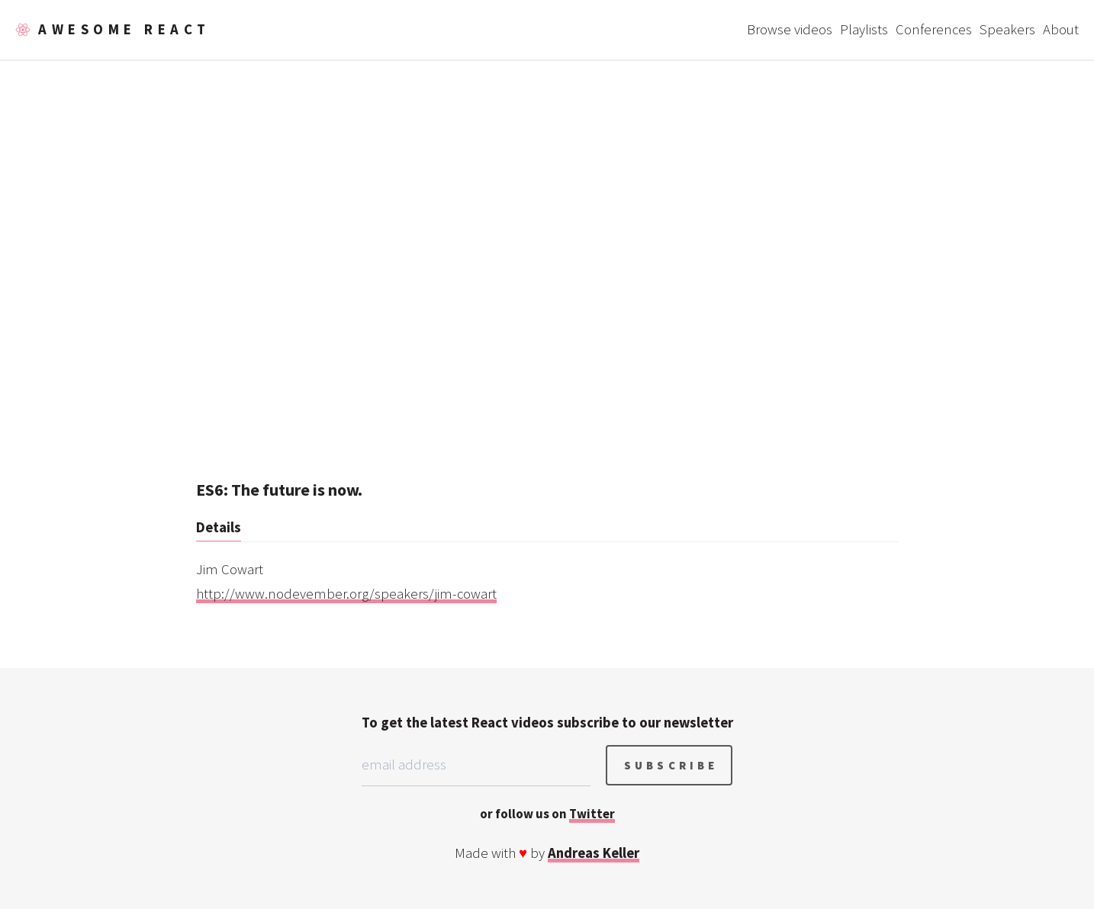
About (1061, 29)
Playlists (864, 29)
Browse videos (789, 29)
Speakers (1007, 29)
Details (218, 527)
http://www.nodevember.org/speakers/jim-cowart (346, 593)
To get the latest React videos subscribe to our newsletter (547, 722)
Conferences (934, 29)
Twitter (592, 813)
